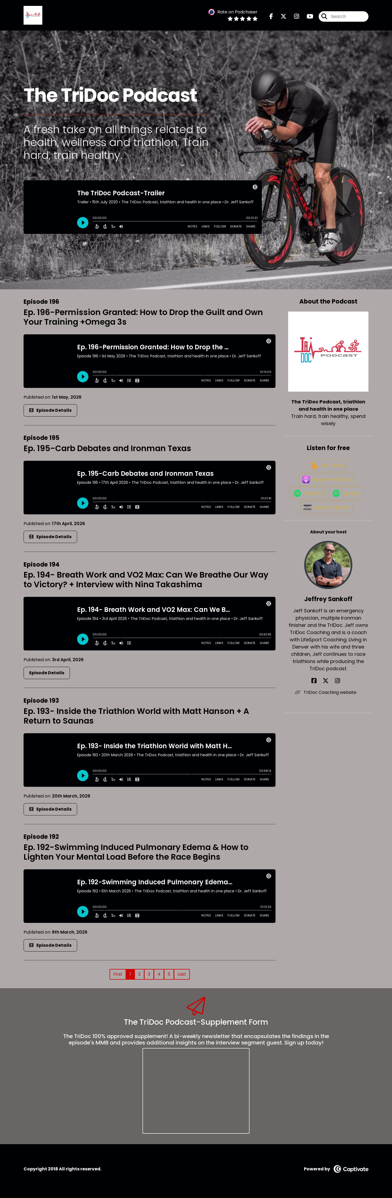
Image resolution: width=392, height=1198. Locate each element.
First (117, 978)
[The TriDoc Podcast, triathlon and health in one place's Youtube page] (306, 18)
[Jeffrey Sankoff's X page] (328, 725)
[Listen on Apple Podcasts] (325, 494)
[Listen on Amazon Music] (325, 551)
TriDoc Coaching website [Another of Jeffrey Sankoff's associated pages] (328, 736)
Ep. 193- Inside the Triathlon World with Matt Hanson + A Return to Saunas (136, 720)
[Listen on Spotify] (325, 513)
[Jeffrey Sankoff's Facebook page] (321, 725)
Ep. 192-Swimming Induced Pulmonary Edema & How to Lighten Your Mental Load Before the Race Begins (136, 856)
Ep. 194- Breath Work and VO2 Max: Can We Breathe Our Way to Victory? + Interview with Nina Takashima (146, 584)
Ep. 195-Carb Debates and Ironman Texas (107, 452)
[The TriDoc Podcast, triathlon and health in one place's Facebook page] (271, 18)
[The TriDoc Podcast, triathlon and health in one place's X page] (280, 18)
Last (182, 978)
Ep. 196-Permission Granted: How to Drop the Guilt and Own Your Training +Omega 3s (143, 321)
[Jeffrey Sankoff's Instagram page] (334, 725)
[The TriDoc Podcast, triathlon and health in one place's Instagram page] (293, 18)
